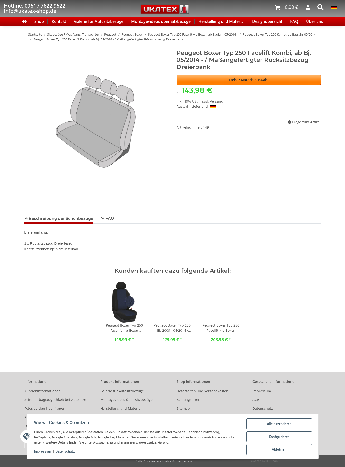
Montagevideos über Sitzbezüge (161, 21)
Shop (39, 21)
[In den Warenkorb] (28, 46)
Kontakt (59, 21)
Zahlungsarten (188, 399)
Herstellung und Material (221, 21)
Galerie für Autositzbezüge (98, 21)
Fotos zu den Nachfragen (44, 408)
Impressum (261, 391)
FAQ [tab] (109, 218)
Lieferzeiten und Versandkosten (202, 391)
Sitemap (183, 408)
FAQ (294, 21)
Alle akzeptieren (278, 424)
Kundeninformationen (42, 391)
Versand (216, 101)
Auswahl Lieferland (196, 106)
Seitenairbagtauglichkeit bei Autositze (55, 399)
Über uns (314, 21)
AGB (255, 399)
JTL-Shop (272, 461)
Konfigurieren (278, 437)
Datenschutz (262, 408)
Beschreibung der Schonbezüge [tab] (60, 218)
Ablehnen (278, 450)
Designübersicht (267, 21)
